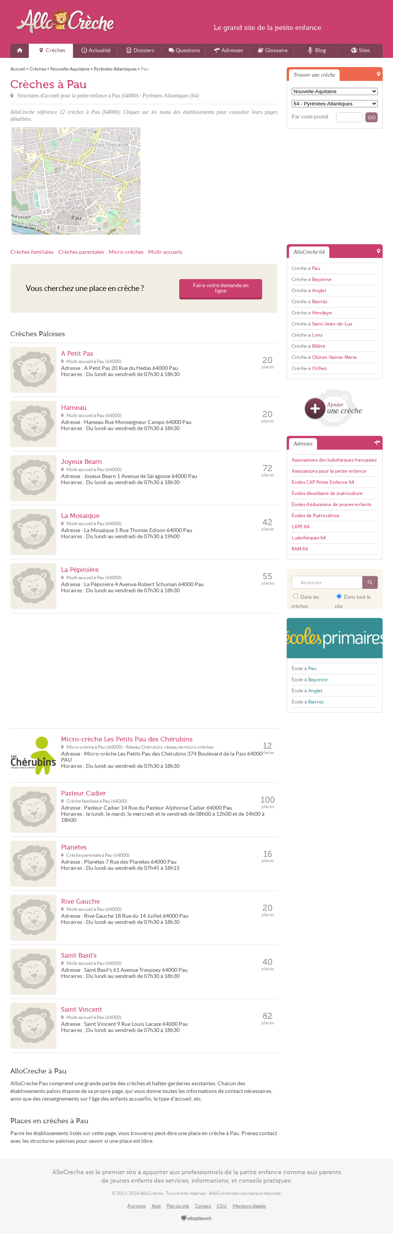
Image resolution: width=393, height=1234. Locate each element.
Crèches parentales (81, 252)
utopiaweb (196, 1218)
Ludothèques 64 (309, 538)
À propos (136, 1205)
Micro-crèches (126, 252)
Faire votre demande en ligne (221, 288)
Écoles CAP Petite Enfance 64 (323, 482)
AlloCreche (67, 21)
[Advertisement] (211, 181)
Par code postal (310, 117)
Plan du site (178, 1205)
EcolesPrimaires (335, 638)
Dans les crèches (305, 599)
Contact (203, 1205)
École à (304, 668)
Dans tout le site (353, 599)
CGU (222, 1205)
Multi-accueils (165, 252)
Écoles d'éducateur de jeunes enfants (331, 504)
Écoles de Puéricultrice (316, 515)
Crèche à (306, 268)
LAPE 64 (300, 526)
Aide (156, 1205)
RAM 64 (300, 549)
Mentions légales (249, 1205)
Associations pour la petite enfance (329, 471)
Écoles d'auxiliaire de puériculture (327, 493)
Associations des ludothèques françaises (334, 460)
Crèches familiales (32, 252)
